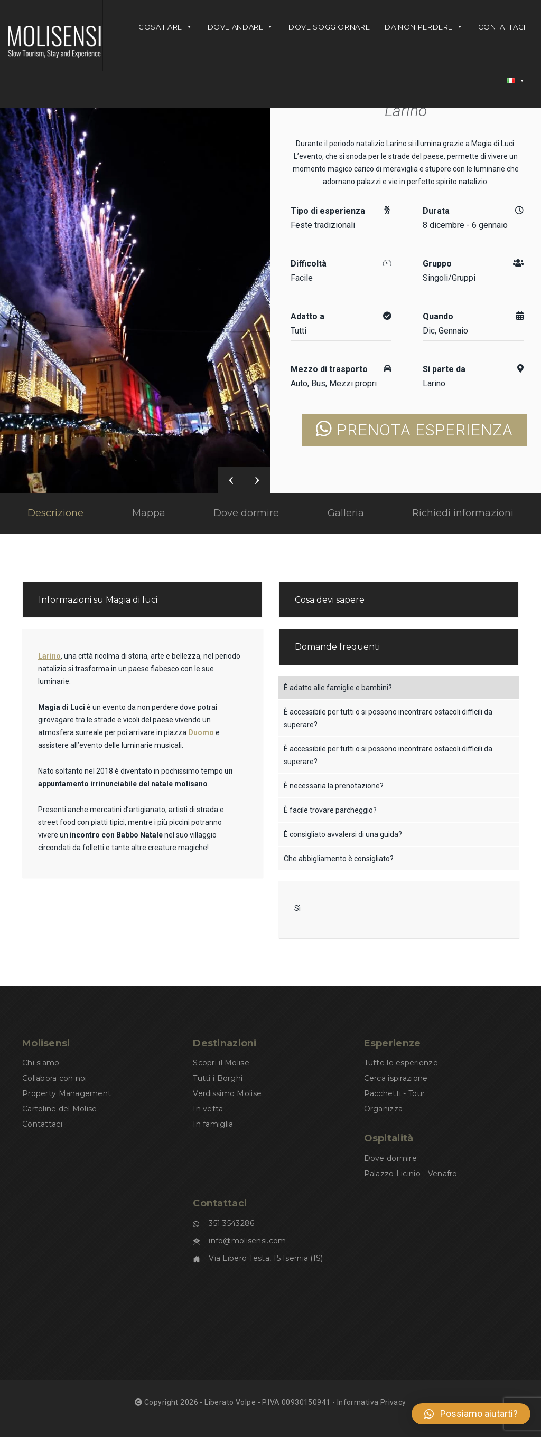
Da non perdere (424, 27)
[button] (471, 1413)
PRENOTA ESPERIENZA (414, 430)
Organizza (383, 1109)
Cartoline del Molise (59, 1109)
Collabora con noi (54, 1078)
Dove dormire (390, 1158)
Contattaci (502, 27)
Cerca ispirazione (396, 1078)
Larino (406, 110)
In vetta (208, 1109)
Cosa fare (165, 27)
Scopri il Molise (221, 1063)
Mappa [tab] (148, 513)
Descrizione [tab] (55, 513)
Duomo (201, 732)
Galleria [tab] (346, 513)
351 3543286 (231, 1223)
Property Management (66, 1093)
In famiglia (213, 1124)
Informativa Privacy (371, 1402)
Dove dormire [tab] (246, 513)
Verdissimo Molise (227, 1093)
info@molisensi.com (247, 1240)
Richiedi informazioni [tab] (463, 513)
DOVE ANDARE (241, 27)
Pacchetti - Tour (394, 1093)
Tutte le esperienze (401, 1063)
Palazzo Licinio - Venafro (411, 1173)
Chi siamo (41, 1063)
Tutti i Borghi (217, 1078)
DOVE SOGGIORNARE (329, 27)
